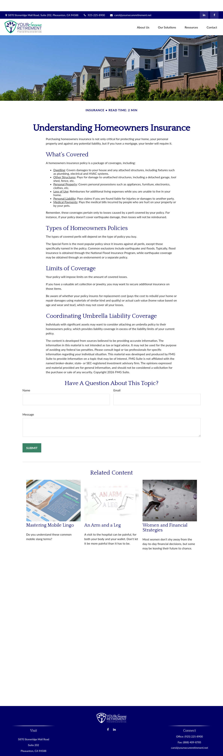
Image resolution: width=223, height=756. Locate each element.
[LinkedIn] (204, 3)
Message (28, 403)
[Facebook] (214, 3)
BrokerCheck (147, 751)
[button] (143, 15)
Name (26, 379)
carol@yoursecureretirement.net (130, 3)
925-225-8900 (94, 3)
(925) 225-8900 (194, 725)
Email (117, 379)
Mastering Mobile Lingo (50, 514)
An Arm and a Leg (102, 514)
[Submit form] (32, 436)
